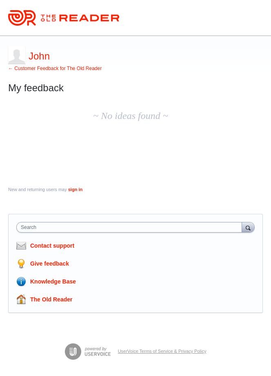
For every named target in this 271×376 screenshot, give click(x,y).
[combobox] (131, 227)
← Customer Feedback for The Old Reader (55, 68)
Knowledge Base (53, 281)
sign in (75, 189)
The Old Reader (51, 299)
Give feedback (49, 263)
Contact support (52, 245)
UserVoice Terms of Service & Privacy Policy (162, 351)
